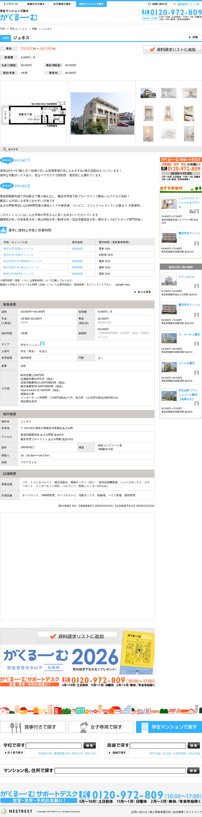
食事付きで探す (36, 4)
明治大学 (77, 753)
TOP (11, 4)
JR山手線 (194, 753)
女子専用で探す (62, 4)
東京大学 (90, 753)
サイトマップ (194, 811)
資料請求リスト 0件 (188, 4)
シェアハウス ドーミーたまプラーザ (189, 203)
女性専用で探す (101, 727)
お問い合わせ (157, 4)
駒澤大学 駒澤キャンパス (19, 273)
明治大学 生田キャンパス (19, 254)
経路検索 (77, 248)
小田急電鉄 (180, 753)
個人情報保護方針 (160, 811)
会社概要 (178, 811)
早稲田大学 (45, 753)
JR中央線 (155, 753)
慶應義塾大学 (62, 753)
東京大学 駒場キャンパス (19, 248)
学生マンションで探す (91, 4)
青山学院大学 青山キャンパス (21, 267)
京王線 (167, 753)
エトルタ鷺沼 (187, 363)
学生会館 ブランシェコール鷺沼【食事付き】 (188, 395)
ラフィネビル (187, 276)
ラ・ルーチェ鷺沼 (189, 334)
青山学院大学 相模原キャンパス (23, 261)
